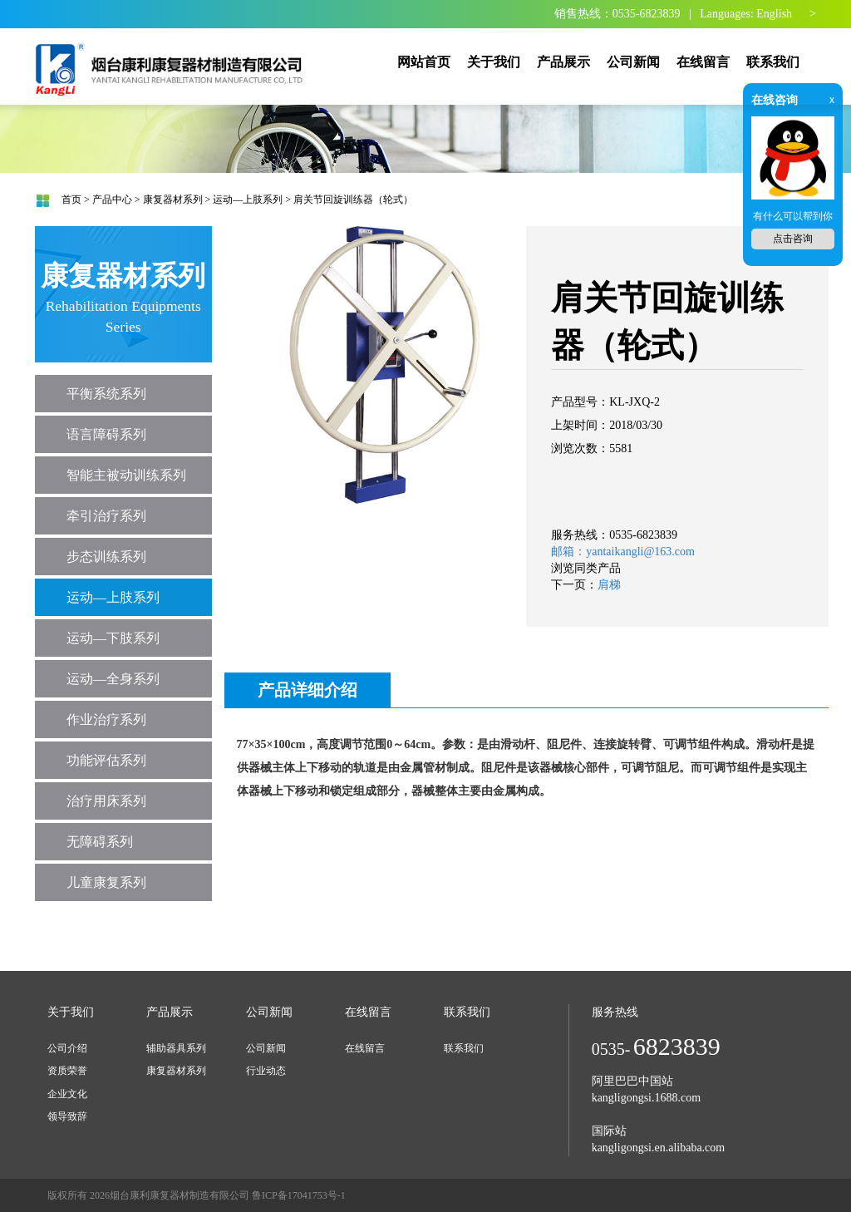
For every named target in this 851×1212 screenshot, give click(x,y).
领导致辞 (67, 1116)
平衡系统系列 (106, 394)
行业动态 (266, 1071)
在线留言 (365, 1048)
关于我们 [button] (493, 62)
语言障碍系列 (106, 434)
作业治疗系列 (106, 719)
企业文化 (67, 1094)
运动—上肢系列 (248, 199)
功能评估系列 (106, 760)
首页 (71, 199)
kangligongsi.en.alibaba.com (659, 1147)
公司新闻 (266, 1048)
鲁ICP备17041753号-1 (299, 1195)
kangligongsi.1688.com (646, 1097)
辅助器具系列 (176, 1048)
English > (786, 13)
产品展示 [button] (563, 62)
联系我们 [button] (772, 62)
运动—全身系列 (113, 679)
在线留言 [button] (703, 62)
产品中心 (112, 199)
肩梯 (609, 585)
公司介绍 (67, 1048)
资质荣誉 (67, 1071)
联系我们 (464, 1048)
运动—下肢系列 (113, 638)
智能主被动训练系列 (126, 475)
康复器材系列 (173, 199)
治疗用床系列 (106, 801)
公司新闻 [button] (633, 62)
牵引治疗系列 (106, 516)
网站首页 (423, 62)
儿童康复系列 (106, 882)
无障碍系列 (99, 842)
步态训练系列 (106, 556)
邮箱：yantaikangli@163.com (623, 551)
